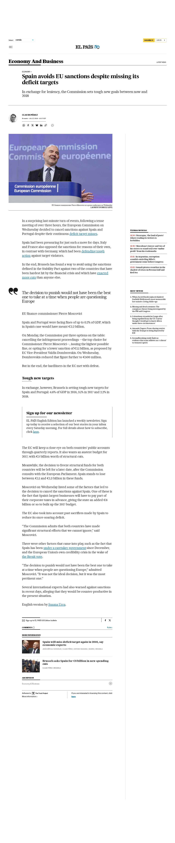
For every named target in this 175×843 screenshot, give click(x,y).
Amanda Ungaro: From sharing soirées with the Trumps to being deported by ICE (148, 330)
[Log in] (161, 40)
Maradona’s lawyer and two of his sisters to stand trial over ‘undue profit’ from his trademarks (147, 248)
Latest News (161, 62)
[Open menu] (11, 47)
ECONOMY (26, 72)
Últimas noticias (138, 230)
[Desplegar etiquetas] (110, 683)
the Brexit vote (32, 556)
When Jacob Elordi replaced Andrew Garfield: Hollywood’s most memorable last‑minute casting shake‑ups (149, 299)
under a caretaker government (64, 548)
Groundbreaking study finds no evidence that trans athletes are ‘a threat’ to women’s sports (149, 340)
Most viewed (136, 291)
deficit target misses (83, 234)
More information (30, 696)
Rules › (109, 627)
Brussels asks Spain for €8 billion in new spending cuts (76, 662)
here (36, 431)
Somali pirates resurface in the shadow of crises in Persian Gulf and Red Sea (147, 270)
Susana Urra (56, 604)
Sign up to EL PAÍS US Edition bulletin (41, 620)
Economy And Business (36, 61)
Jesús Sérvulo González (52, 649)
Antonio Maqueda (81, 649)
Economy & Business (30, 684)
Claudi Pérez (30, 115)
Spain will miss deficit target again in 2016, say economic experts (73, 643)
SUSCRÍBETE (148, 40)
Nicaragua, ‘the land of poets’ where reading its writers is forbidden (147, 238)
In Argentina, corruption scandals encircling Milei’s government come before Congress (146, 259)
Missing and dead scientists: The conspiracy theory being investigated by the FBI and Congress (149, 309)
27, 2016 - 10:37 (37, 118)
